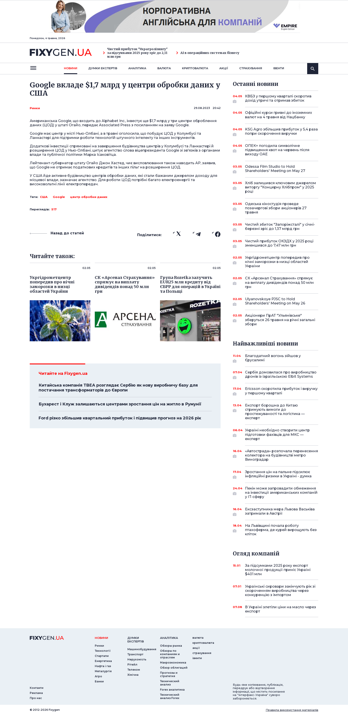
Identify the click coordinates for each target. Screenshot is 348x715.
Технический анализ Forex (169, 696)
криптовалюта (195, 68)
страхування (250, 68)
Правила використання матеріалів (292, 710)
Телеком (133, 669)
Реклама (36, 693)
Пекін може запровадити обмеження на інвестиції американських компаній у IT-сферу (281, 492)
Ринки (35, 108)
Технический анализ (169, 682)
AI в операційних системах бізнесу (207, 53)
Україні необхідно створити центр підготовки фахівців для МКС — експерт (277, 434)
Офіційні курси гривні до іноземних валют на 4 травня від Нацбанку (278, 115)
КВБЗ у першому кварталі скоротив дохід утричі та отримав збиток (278, 98)
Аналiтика (137, 68)
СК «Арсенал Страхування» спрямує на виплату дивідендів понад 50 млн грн (279, 282)
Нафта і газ (103, 666)
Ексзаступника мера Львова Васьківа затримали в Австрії (280, 511)
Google (59, 197)
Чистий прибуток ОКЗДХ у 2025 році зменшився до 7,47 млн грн (279, 243)
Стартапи (102, 656)
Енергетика (103, 661)
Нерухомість (136, 659)
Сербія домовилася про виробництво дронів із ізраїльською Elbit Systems (280, 374)
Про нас (36, 698)
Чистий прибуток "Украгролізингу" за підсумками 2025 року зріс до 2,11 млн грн (135, 52)
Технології (103, 650)
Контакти (37, 687)
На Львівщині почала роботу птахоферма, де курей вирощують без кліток (281, 529)
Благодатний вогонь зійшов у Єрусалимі (275, 358)
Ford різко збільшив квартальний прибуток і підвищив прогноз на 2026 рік (120, 418)
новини (70, 68)
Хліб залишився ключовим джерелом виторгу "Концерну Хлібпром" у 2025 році (280, 187)
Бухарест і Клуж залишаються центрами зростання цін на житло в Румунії (120, 404)
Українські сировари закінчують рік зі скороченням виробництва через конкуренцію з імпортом (280, 590)
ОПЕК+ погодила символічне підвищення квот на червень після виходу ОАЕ (277, 150)
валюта (164, 68)
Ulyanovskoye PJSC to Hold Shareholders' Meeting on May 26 (275, 301)
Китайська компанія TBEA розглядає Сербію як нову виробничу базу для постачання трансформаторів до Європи (118, 388)
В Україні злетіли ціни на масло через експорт (280, 609)
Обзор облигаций (174, 667)
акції (223, 68)
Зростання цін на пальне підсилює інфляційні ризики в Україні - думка (278, 474)
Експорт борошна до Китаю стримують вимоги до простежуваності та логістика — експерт (275, 411)
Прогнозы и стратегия (169, 674)
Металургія (103, 671)
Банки (99, 681)
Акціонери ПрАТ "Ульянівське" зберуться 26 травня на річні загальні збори (280, 319)
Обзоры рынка (171, 645)
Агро (98, 676)
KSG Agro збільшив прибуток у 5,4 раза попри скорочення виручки (281, 131)
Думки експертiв (102, 68)
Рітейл (132, 664)
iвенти (278, 68)
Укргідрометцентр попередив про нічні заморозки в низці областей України (277, 261)
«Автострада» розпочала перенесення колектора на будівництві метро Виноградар (281, 455)
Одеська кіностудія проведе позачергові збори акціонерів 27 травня (275, 208)
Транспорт (135, 654)
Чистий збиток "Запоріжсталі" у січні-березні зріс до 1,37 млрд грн (280, 226)
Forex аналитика (172, 689)
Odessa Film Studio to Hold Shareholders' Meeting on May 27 (275, 169)
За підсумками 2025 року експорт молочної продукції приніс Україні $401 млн (277, 569)
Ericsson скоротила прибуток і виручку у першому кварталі (281, 391)
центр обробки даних (88, 197)
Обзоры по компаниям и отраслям (170, 654)
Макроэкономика (173, 662)
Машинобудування (141, 649)
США (43, 197)
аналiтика (169, 638)
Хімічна (132, 674)
